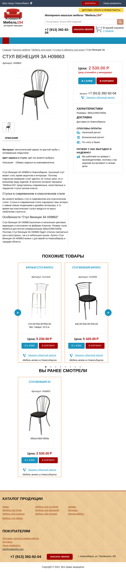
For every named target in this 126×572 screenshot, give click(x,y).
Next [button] (108, 312)
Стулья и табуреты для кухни (68, 49)
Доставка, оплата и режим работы (20, 538)
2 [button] (50, 366)
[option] (39, 312)
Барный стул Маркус (39, 267)
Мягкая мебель (76, 514)
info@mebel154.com (13, 549)
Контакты (90, 3)
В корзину (107, 80)
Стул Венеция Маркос (86, 267)
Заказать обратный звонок (100, 97)
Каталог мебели (21, 49)
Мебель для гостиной (46, 506)
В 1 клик (87, 80)
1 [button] (45, 366)
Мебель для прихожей (47, 510)
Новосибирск (22, 3)
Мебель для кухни (41, 49)
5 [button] (65, 366)
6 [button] (70, 366)
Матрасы (73, 510)
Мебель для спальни (13, 514)
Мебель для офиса (12, 518)
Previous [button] (17, 312)
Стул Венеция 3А (39, 381)
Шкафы (72, 506)
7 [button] (75, 366)
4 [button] (60, 366)
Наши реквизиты (112, 3)
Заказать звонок (83, 29)
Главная (6, 49)
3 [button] (55, 366)
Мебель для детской (46, 514)
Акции (5, 506)
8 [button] (80, 366)
